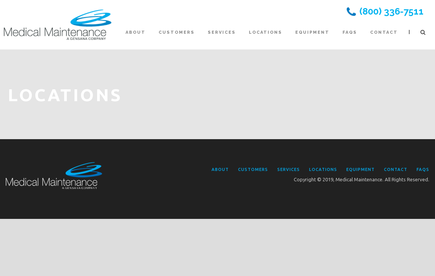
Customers (177, 32)
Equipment (312, 32)
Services (222, 32)
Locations (265, 32)
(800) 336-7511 (391, 11)
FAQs (349, 32)
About (136, 32)
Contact (384, 32)
